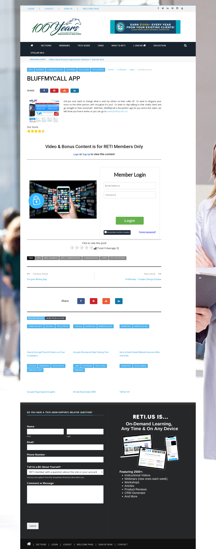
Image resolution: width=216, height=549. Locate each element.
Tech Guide (84, 45)
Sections (46, 45)
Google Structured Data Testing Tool (91, 352)
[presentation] (130, 207)
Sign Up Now (106, 544)
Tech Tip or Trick (118, 258)
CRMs (101, 45)
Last (68, 436)
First (29, 436)
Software (70, 69)
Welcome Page (91, 8)
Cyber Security (35, 326)
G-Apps (104, 258)
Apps (30, 69)
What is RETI (118, 45)
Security (50, 326)
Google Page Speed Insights (41, 392)
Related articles (36, 318)
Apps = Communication (70, 258)
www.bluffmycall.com (117, 111)
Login (31, 8)
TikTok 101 (125, 392)
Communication (55, 69)
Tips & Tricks (98, 69)
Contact (123, 544)
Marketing (90, 326)
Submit (32, 525)
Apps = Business (50, 258)
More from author (55, 318)
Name (31, 426)
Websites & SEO (105, 326)
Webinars (64, 45)
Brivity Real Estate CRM (84, 392)
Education (160, 45)
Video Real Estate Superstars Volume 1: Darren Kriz (76, 59)
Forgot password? (147, 232)
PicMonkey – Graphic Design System (143, 279)
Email (31, 442)
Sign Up (68, 8)
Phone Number (37, 454)
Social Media (140, 366)
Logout (49, 8)
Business (40, 69)
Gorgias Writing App (37, 279)
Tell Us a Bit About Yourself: (45, 467)
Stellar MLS (37, 52)
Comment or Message (41, 483)
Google (78, 326)
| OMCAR (139, 45)
